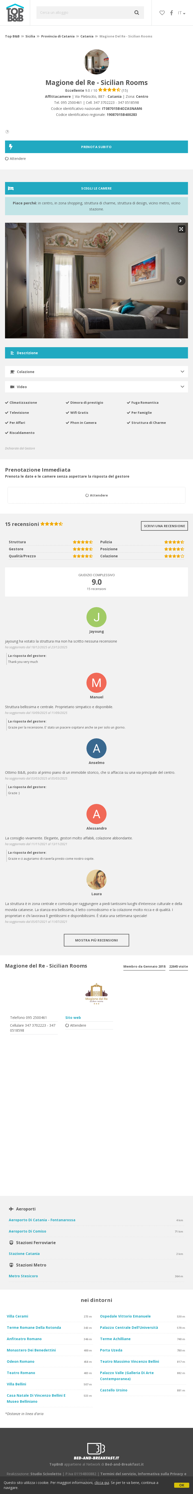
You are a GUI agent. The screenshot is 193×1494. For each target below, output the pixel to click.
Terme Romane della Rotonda (34, 1327)
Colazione (22, 371)
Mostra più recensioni (96, 940)
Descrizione (24, 352)
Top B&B (12, 36)
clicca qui (101, 1482)
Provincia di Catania (58, 36)
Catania (86, 36)
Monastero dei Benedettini (31, 1350)
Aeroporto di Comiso (27, 1231)
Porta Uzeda (111, 1350)
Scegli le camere (60, 188)
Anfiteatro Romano (24, 1338)
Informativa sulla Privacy (160, 1473)
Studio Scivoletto (45, 1473)
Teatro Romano (21, 1372)
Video (18, 386)
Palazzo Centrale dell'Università (129, 1327)
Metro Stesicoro (23, 1276)
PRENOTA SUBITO (60, 147)
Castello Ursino (113, 1390)
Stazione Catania (24, 1253)
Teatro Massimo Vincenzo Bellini (129, 1361)
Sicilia (30, 36)
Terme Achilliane (115, 1338)
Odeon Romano (20, 1361)
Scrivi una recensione (164, 526)
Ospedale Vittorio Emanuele (125, 1316)
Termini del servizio (118, 1473)
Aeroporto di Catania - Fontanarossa (42, 1219)
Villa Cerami (17, 1316)
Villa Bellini (16, 1384)
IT (181, 13)
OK (181, 1485)
